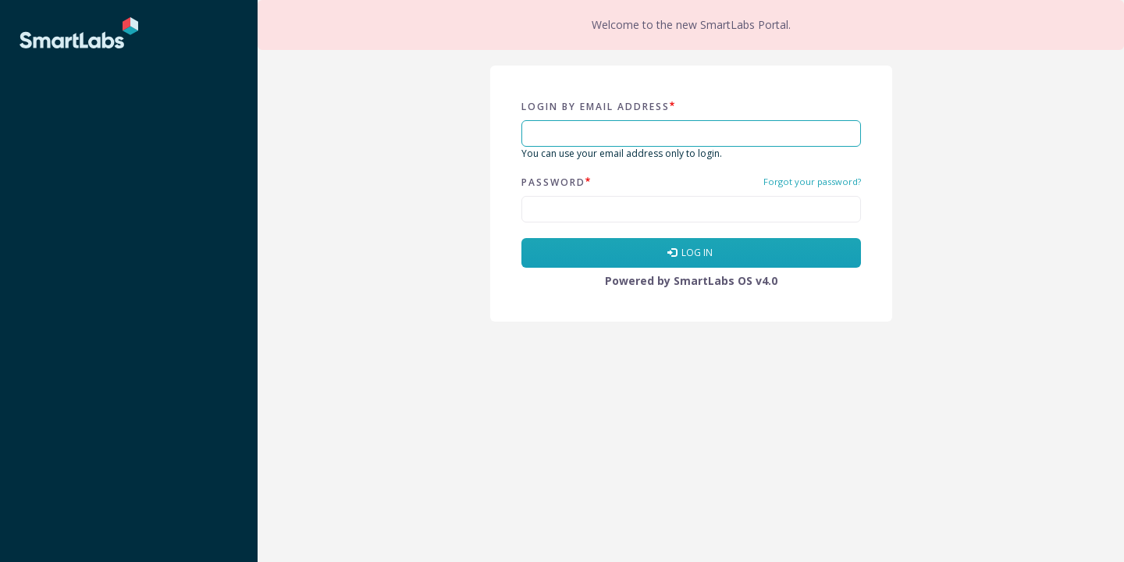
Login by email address (595, 106)
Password (553, 182)
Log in (690, 252)
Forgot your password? (812, 181)
